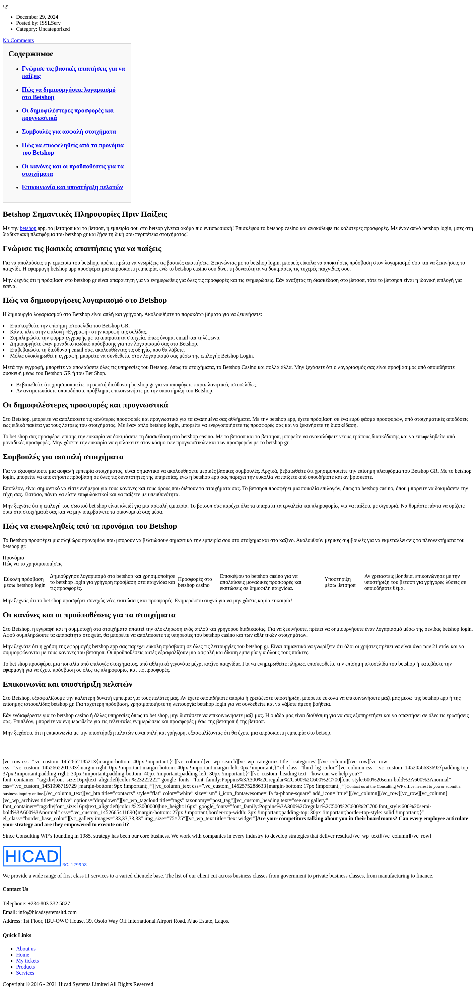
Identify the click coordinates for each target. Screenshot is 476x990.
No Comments (18, 40)
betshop (28, 228)
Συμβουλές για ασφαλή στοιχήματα (69, 131)
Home (22, 955)
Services (25, 973)
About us (26, 948)
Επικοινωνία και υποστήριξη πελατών (72, 187)
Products (25, 967)
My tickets (27, 961)
